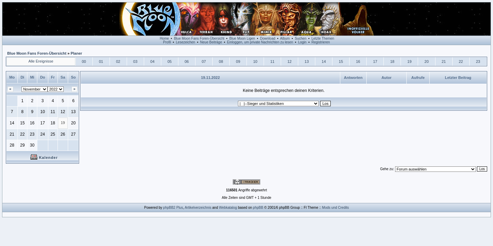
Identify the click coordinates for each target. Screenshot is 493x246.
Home (164, 38)
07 (204, 61)
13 (307, 61)
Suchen (300, 38)
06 (187, 61)
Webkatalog (228, 207)
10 (255, 61)
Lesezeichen (185, 42)
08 (221, 61)
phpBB (258, 207)
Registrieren (321, 42)
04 (152, 61)
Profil (167, 42)
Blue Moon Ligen (242, 38)
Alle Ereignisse (40, 61)
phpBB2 (169, 207)
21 (444, 61)
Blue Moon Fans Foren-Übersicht (199, 38)
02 (118, 61)
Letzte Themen (323, 38)
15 (341, 61)
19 (409, 61)
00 (84, 61)
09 (238, 61)
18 (392, 61)
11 (272, 61)
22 (461, 61)
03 (135, 61)
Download (267, 38)
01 (101, 61)
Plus (179, 207)
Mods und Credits (335, 207)
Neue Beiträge (211, 42)
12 (289, 61)
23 (478, 61)
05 (169, 61)
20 (427, 61)
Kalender (44, 157)
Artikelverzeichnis (198, 207)
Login (302, 42)
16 (358, 61)
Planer (76, 53)
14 (324, 61)
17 (375, 61)
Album (285, 38)
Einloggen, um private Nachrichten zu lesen (260, 42)
